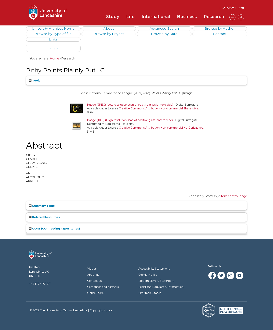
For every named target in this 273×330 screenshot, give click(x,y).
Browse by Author (220, 28)
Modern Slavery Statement (156, 281)
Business (187, 16)
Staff (241, 8)
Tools (34, 80)
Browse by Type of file (53, 34)
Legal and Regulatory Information (161, 287)
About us (93, 274)
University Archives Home (53, 28)
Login (53, 48)
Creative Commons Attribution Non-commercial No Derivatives (161, 127)
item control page (233, 196)
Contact (219, 34)
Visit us (91, 268)
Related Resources (44, 217)
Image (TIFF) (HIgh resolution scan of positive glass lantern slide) (130, 120)
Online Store (95, 293)
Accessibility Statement (154, 268)
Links (53, 39)
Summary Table (42, 205)
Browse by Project (109, 34)
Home (54, 58)
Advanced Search (164, 28)
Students (228, 8)
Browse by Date (164, 34)
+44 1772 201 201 (40, 284)
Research (214, 16)
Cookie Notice (147, 274)
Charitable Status (149, 293)
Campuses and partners (103, 287)
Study (112, 16)
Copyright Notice (101, 310)
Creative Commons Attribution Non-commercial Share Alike (158, 108)
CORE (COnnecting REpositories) (54, 228)
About (109, 28)
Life (130, 16)
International (156, 16)
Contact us (94, 281)
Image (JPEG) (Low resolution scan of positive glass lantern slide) (130, 104)
